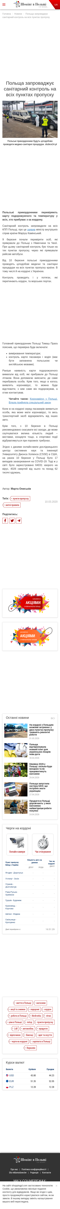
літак (48, 1015)
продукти (43, 1028)
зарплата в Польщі (41, 1041)
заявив (31, 229)
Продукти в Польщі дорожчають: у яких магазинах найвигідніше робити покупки (40, 805)
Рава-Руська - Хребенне (11, 893)
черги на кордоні (19, 1041)
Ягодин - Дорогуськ (14, 872)
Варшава (31, 1047)
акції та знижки (18, 1009)
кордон (47, 1009)
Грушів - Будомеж (13, 900)
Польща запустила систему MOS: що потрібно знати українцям (39, 787)
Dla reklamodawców (17, 1172)
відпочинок (15, 1034)
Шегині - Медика (12, 914)
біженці (29, 1034)
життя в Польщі (23, 1002)
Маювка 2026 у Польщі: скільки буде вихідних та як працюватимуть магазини (40, 768)
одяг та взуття (45, 1034)
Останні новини (17, 717)
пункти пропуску (21, 498)
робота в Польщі (18, 1015)
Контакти (46, 1172)
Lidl (15, 1028)
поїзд (29, 1022)
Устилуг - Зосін (12, 878)
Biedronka (36, 1015)
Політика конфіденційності (34, 1169)
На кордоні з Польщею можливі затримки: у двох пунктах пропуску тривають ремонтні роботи (41, 729)
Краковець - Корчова (10, 907)
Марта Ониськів (21, 488)
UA (56, 4)
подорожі (34, 1009)
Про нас (14, 1169)
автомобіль (28, 1028)
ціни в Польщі (15, 1022)
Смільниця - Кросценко (10, 921)
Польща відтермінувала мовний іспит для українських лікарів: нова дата (40, 749)
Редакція (34, 1172)
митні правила (12, 504)
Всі (53, 718)
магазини (40, 1002)
